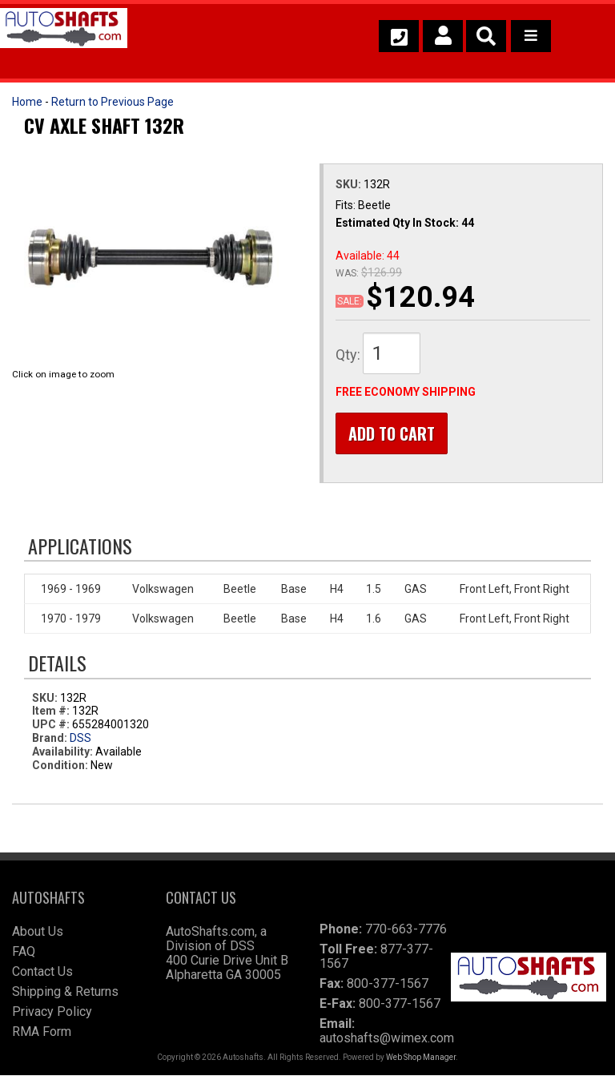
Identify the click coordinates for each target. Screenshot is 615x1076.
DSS (80, 737)
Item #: (52, 711)
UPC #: (52, 724)
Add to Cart (391, 433)
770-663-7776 (406, 929)
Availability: (62, 751)
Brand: (49, 737)
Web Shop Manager (421, 1058)
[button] (486, 36)
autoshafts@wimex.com (387, 1038)
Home (27, 101)
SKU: (350, 184)
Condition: (60, 765)
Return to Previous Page (112, 101)
